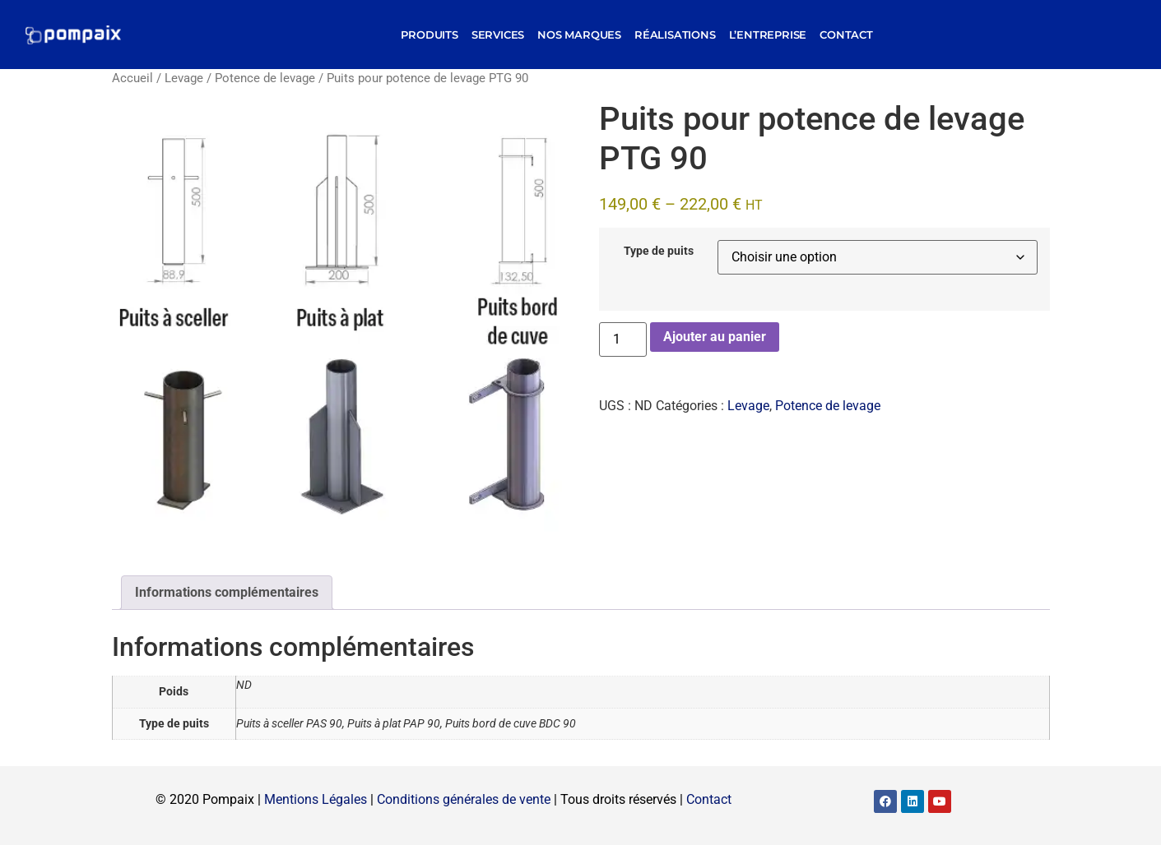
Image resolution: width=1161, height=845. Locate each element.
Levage (184, 78)
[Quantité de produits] (623, 339)
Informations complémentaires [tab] (226, 592)
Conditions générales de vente (463, 799)
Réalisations (675, 34)
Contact (846, 34)
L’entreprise (768, 34)
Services (497, 34)
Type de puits (659, 251)
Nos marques (579, 34)
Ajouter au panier (714, 336)
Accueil (132, 78)
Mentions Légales (315, 799)
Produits (429, 34)
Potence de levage (265, 78)
